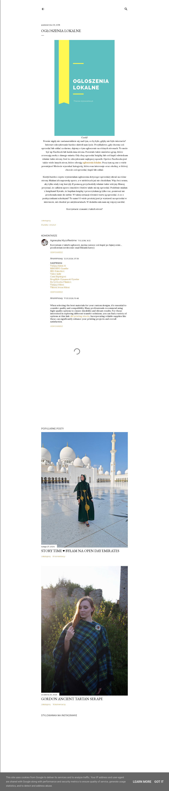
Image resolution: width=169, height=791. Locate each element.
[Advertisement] (84, 399)
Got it (159, 781)
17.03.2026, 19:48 (71, 298)
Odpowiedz (56, 252)
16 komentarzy (59, 704)
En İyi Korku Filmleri (60, 282)
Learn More (142, 781)
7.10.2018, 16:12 (84, 240)
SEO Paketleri (57, 271)
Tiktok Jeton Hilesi (59, 287)
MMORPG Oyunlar (59, 268)
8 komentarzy (59, 556)
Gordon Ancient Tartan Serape (72, 698)
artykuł (52, 225)
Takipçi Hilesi (57, 284)
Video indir (55, 273)
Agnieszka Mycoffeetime (63, 240)
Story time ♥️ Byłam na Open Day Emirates (80, 550)
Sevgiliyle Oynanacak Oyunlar (64, 279)
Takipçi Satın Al (58, 265)
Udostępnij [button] (46, 220)
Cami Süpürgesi (58, 276)
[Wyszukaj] (126, 8)
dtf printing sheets (79, 316)
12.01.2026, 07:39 (71, 258)
